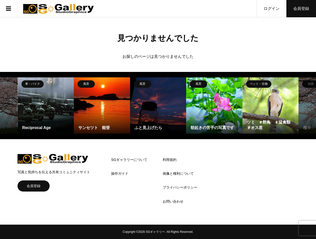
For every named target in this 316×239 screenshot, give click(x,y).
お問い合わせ (173, 201)
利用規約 (170, 160)
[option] (46, 105)
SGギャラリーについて (129, 160)
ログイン (271, 8)
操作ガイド (119, 173)
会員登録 (301, 8)
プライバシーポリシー (180, 187)
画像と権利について (178, 173)
